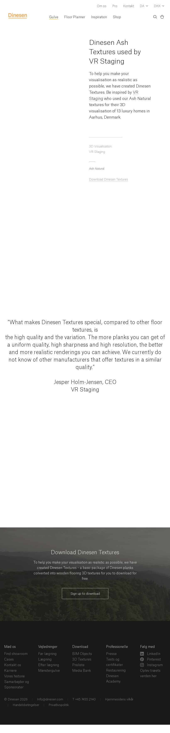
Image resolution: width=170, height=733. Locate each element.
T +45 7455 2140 (84, 699)
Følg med (147, 646)
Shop (117, 17)
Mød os (10, 646)
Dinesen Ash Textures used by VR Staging (115, 52)
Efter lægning (48, 665)
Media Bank (81, 670)
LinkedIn (150, 654)
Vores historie (14, 676)
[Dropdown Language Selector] (144, 6)
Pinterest (150, 659)
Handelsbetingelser (25, 705)
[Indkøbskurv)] (162, 17)
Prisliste (78, 665)
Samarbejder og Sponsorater (16, 684)
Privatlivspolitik (58, 705)
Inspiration (99, 17)
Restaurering (116, 670)
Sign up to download (85, 593)
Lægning (45, 659)
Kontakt (128, 6)
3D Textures (81, 659)
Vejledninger (47, 646)
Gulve (53, 17)
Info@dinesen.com (49, 699)
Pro (114, 6)
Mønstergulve (49, 670)
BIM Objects (82, 654)
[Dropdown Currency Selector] (159, 6)
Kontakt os (12, 665)
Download (80, 646)
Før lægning (47, 654)
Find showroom (16, 654)
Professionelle (117, 646)
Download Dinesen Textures (108, 179)
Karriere (10, 670)
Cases (9, 659)
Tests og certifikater (114, 662)
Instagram (151, 665)
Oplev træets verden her (150, 673)
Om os (101, 6)
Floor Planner (74, 17)
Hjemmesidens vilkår (118, 699)
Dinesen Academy (113, 678)
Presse (111, 654)
